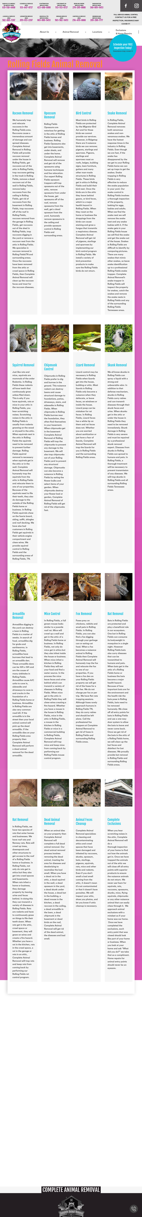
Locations (97, 32)
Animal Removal (71, 32)
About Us (44, 32)
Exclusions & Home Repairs (124, 32)
